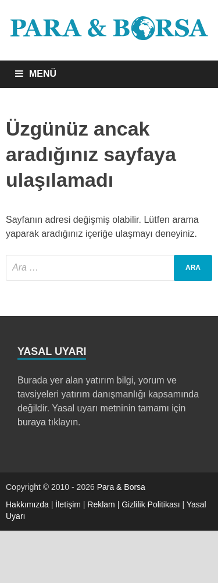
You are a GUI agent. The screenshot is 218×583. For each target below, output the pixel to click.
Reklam (101, 504)
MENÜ (42, 74)
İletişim (68, 504)
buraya (31, 422)
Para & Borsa (121, 487)
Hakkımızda (27, 504)
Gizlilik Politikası (150, 504)
